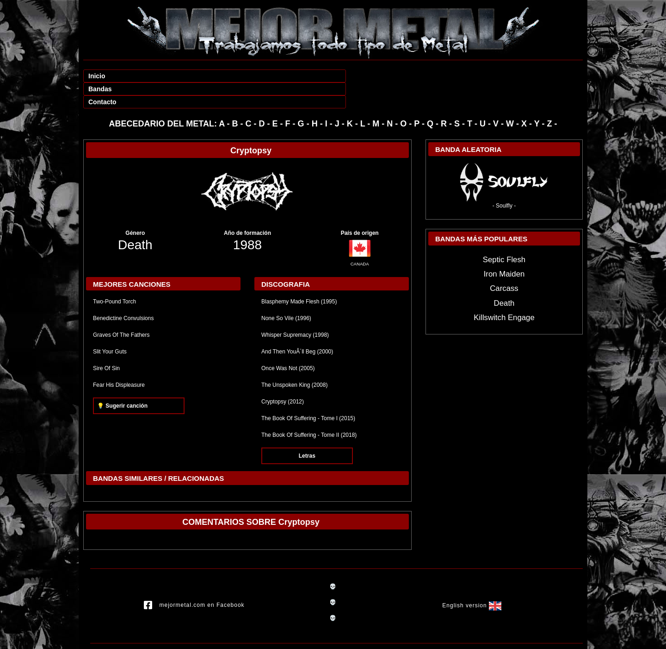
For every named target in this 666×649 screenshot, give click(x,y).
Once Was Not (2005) (288, 342)
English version (471, 580)
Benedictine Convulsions (123, 292)
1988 (247, 219)
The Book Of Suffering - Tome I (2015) (308, 392)
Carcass (504, 262)
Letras (307, 430)
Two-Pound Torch (114, 275)
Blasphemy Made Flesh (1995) (299, 275)
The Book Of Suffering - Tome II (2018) (309, 409)
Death (135, 219)
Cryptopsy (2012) (282, 375)
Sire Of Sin (106, 342)
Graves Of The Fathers (121, 309)
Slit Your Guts (110, 325)
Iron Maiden (504, 248)
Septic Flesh (504, 233)
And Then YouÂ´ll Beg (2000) (297, 325)
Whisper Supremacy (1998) (295, 309)
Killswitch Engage (504, 291)
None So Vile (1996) (286, 292)
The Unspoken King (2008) (294, 359)
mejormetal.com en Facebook (194, 579)
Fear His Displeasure (119, 359)
